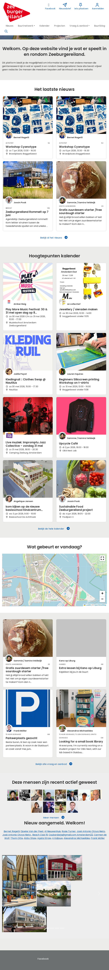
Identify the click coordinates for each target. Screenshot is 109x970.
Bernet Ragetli (12, 831)
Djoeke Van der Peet (32, 831)
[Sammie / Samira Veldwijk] (12, 795)
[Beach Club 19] (72, 795)
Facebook (43, 958)
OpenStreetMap (100, 605)
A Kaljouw (57, 838)
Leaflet (87, 605)
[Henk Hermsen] (48, 795)
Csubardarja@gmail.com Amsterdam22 (71, 834)
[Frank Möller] (72, 807)
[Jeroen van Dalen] (48, 807)
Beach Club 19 (40, 834)
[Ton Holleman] (60, 795)
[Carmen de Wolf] (36, 807)
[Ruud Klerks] (36, 795)
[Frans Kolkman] (96, 795)
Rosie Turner (69, 831)
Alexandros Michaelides (77, 838)
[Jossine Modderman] (84, 795)
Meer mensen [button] (54, 817)
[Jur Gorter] (24, 795)
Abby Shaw (30, 838)
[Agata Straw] (60, 807)
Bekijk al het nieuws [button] (54, 237)
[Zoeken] (6, 31)
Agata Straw (44, 838)
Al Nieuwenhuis (52, 831)
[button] (9, 26)
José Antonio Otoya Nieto (91, 831)
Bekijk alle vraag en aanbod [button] (54, 764)
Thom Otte (17, 838)
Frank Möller (98, 838)
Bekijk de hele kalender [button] (54, 528)
